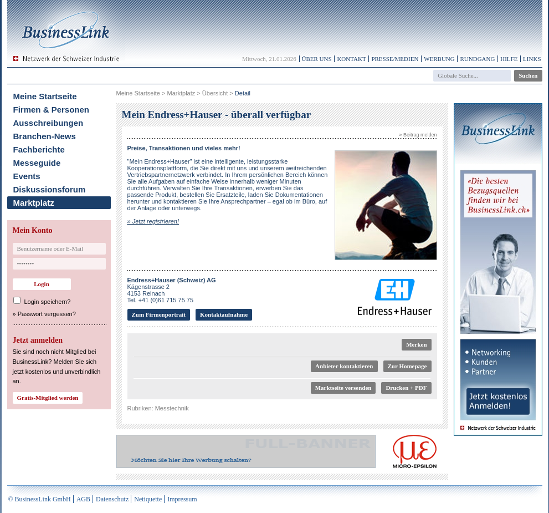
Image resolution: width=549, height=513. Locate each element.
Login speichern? (47, 301)
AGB (83, 499)
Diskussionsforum (49, 189)
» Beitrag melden (418, 135)
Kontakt (351, 58)
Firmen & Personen (51, 109)
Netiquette (148, 499)
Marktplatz (33, 202)
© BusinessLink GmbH (39, 499)
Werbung (439, 58)
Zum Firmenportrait (159, 314)
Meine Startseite (45, 96)
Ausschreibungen (48, 123)
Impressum (182, 499)
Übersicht (215, 93)
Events (26, 176)
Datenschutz (112, 499)
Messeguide (37, 162)
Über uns (317, 58)
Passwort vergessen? (47, 314)
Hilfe (508, 58)
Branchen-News (44, 136)
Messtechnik (172, 408)
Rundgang (477, 58)
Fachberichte (39, 149)
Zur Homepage (407, 366)
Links (532, 58)
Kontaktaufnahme (224, 314)
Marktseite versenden (343, 387)
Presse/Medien (394, 58)
